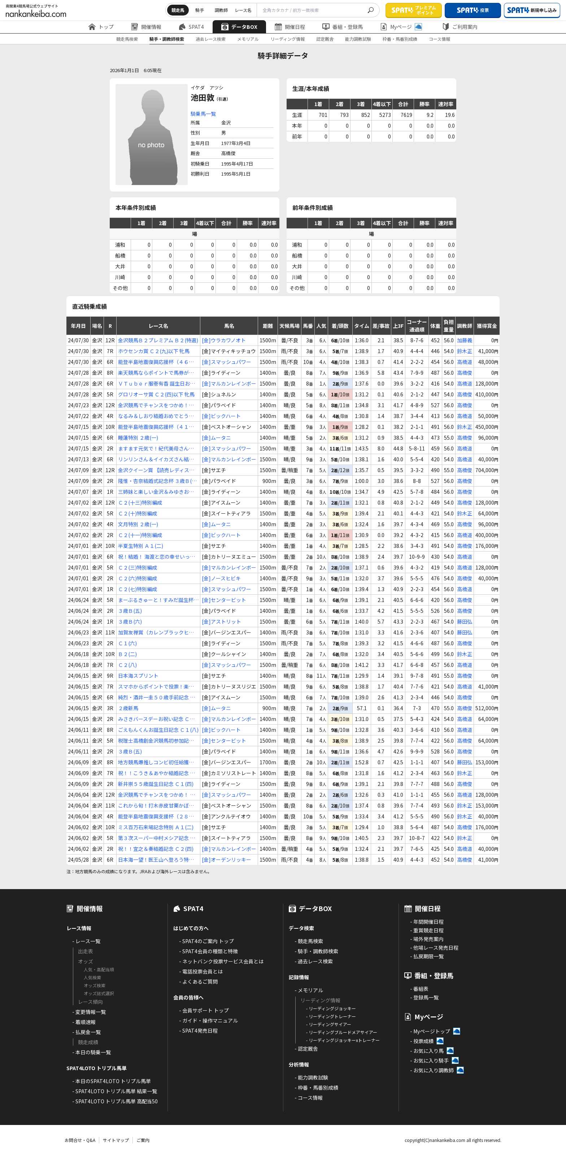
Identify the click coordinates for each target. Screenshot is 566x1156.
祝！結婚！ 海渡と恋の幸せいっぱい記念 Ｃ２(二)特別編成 (156, 557)
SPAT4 (191, 26)
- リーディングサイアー (328, 1024)
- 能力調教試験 (311, 1077)
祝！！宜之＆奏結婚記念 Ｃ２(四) (155, 848)
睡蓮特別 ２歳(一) (138, 437)
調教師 (221, 10)
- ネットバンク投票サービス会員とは (221, 961)
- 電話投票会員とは (201, 971)
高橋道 (464, 361)
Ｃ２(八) (127, 664)
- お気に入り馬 (427, 1050)
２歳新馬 (128, 708)
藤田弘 (464, 621)
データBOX (239, 26)
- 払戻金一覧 (86, 1032)
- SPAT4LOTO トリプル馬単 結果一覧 (114, 1091)
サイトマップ (116, 1140)
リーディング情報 (287, 39)
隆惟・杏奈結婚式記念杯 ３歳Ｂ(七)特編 (158, 481)
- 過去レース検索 (314, 961)
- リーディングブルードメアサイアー (341, 1032)
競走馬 (177, 10)
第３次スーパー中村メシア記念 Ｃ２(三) (156, 838)
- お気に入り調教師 (432, 1070)
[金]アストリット (221, 621)
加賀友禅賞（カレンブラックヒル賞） (156, 632)
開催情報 (146, 26)
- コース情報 (309, 1097)
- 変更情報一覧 (89, 1011)
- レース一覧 (86, 941)
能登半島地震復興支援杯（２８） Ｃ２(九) (156, 816)
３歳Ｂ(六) (130, 621)
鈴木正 (464, 351)
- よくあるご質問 (198, 981)
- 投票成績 (422, 1041)
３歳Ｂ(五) (130, 610)
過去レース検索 (211, 39)
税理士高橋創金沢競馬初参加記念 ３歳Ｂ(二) (156, 740)
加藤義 (464, 340)
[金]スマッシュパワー (226, 361)
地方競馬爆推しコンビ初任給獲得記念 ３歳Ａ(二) (156, 762)
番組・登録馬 (342, 26)
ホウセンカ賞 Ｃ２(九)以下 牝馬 (154, 351)
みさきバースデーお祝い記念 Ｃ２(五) (156, 719)
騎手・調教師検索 (166, 39)
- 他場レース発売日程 (434, 947)
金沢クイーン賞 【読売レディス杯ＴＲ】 (156, 470)
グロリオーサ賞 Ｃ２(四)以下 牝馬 (156, 394)
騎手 (199, 10)
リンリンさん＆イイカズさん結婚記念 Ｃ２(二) (156, 459)
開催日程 (290, 26)
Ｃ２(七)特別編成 (137, 589)
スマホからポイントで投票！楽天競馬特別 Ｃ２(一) (156, 686)
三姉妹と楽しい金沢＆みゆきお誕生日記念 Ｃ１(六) (156, 492)
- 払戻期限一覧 (427, 956)
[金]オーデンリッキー (226, 859)
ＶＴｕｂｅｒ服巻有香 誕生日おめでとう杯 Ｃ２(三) (156, 383)
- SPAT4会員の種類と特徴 (208, 951)
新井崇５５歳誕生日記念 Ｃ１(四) (155, 783)
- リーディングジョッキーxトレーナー (343, 1040)
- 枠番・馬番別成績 (316, 1087)
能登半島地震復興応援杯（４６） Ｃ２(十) (156, 362)
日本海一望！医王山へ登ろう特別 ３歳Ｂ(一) (156, 859)
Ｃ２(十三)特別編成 (140, 502)
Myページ (401, 26)
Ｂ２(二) (127, 654)
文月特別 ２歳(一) (138, 524)
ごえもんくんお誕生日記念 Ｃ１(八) (158, 729)
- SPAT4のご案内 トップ (206, 941)
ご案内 (142, 1140)
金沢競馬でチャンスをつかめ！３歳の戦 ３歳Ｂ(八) (156, 405)
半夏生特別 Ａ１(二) (140, 545)
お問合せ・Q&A (80, 1140)
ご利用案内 (460, 26)
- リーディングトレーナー (331, 1016)
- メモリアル (309, 990)
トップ (101, 26)
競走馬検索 (127, 39)
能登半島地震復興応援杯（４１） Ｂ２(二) (156, 427)
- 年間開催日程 (427, 921)
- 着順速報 (84, 1021)
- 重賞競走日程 (427, 930)
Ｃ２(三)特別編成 (137, 567)
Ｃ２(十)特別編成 (137, 513)
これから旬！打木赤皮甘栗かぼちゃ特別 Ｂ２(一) (156, 805)
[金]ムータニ (216, 437)
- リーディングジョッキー (331, 1008)
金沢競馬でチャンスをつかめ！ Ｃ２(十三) (156, 795)
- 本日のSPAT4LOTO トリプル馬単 (111, 1081)
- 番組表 (419, 988)
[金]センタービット (224, 599)
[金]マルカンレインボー (229, 383)
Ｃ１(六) (127, 643)
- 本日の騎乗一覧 (91, 1052)
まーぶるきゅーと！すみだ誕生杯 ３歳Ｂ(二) (155, 600)
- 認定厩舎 (306, 1048)
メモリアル (248, 39)
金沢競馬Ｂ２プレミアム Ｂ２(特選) (158, 340)
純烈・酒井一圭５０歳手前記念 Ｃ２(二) (156, 697)
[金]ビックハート (221, 415)
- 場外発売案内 (427, 938)
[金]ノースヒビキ (221, 578)
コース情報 (439, 39)
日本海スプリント (138, 675)
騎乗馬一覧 (203, 113)
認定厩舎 (325, 39)
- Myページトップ (430, 1031)
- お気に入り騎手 (429, 1060)
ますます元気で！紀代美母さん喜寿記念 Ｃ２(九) (156, 448)
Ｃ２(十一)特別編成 (140, 535)
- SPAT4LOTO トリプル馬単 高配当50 (115, 1101)
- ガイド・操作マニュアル (208, 1020)
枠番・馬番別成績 (400, 39)
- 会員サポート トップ (204, 1010)
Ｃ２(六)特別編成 (137, 578)
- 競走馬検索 (309, 941)
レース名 (243, 10)
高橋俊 (464, 372)
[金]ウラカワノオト (224, 340)
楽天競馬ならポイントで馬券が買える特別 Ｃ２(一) (156, 373)
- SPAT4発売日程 (198, 1030)
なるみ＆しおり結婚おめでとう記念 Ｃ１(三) (156, 416)
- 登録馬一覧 (424, 997)
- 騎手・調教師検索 (316, 951)
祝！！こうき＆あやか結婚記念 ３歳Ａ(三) (156, 773)
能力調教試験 (358, 39)
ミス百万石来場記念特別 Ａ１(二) (155, 827)
